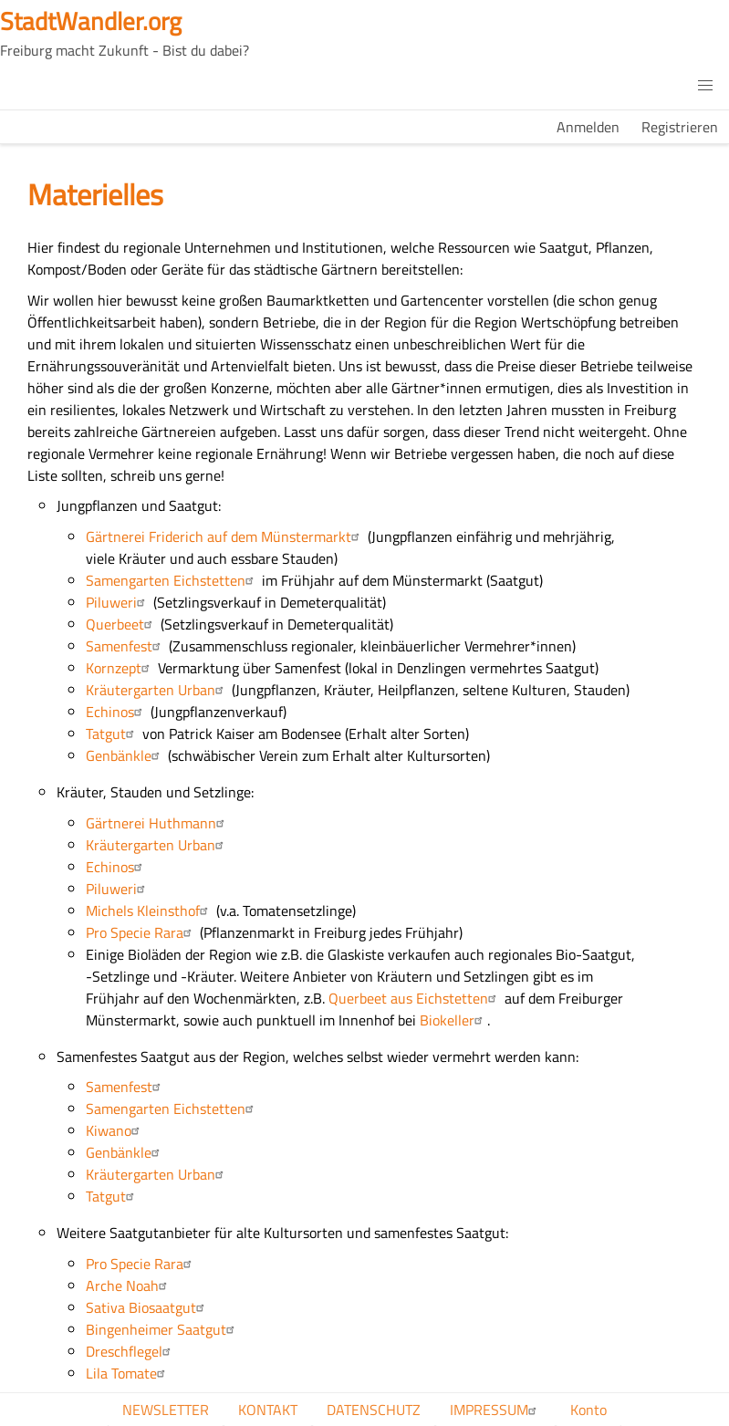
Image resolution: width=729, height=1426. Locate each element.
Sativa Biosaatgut (147, 1307)
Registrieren (679, 127)
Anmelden (588, 127)
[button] (705, 85)
